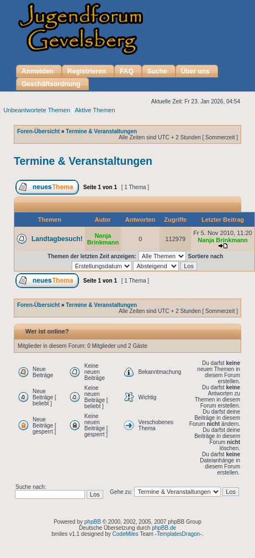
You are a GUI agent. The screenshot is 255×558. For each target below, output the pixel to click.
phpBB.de (164, 528)
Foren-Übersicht (38, 131)
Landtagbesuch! (57, 239)
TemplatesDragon (178, 534)
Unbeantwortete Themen (36, 110)
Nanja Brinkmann (103, 239)
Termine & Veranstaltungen (101, 131)
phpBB (92, 522)
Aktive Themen (95, 110)
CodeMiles (126, 534)
